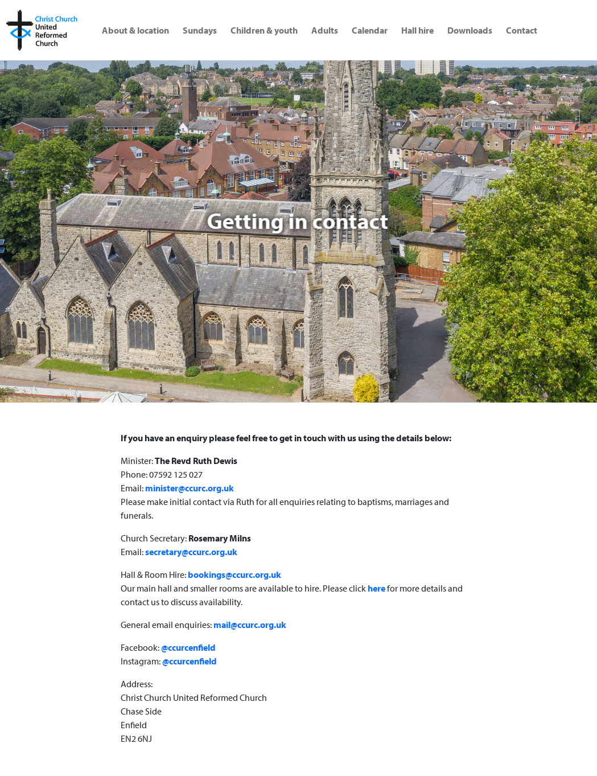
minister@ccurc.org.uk (189, 488)
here (376, 588)
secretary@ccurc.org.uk (191, 551)
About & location (135, 30)
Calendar (370, 30)
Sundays (200, 30)
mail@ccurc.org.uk (249, 624)
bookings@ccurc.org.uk (234, 574)
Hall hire (417, 30)
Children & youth (264, 30)
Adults (324, 30)
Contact (521, 30)
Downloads (469, 30)
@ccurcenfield (188, 647)
